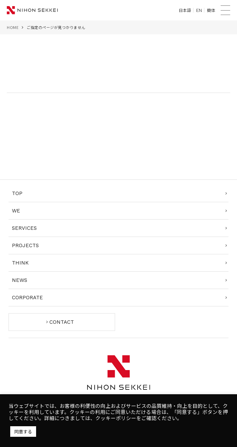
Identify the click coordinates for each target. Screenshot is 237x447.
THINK (20, 263)
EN (199, 10)
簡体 (211, 10)
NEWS (19, 280)
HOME (12, 27)
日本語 (185, 10)
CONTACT (61, 322)
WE (16, 211)
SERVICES (24, 228)
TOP (17, 193)
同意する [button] (23, 431)
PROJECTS (25, 245)
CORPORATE (27, 297)
